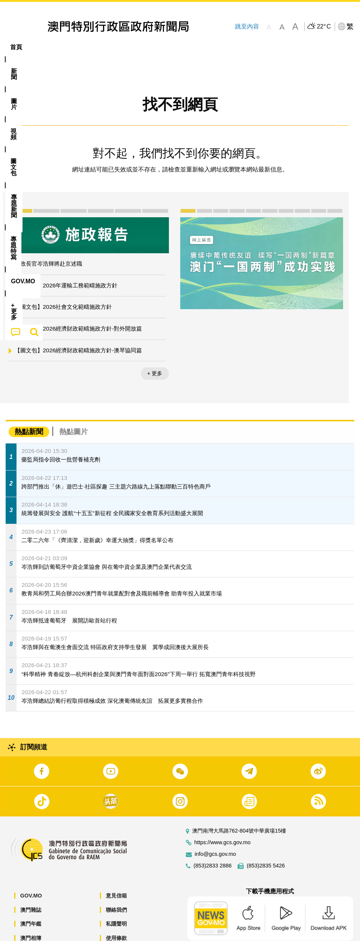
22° (324, 27)
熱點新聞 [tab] (29, 409)
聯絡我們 (116, 887)
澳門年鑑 (30, 901)
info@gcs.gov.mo (215, 831)
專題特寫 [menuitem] (201, 47)
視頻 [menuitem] (97, 47)
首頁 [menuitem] (16, 47)
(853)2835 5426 (266, 843)
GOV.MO (31, 873)
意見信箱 (116, 873)
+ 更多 (154, 350)
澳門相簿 (30, 915)
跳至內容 (247, 26)
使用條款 (116, 915)
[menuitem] (41, 47)
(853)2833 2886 (213, 843)
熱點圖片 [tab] (73, 409)
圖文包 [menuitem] (127, 47)
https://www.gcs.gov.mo (222, 819)
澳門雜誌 (30, 887)
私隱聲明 (116, 901)
